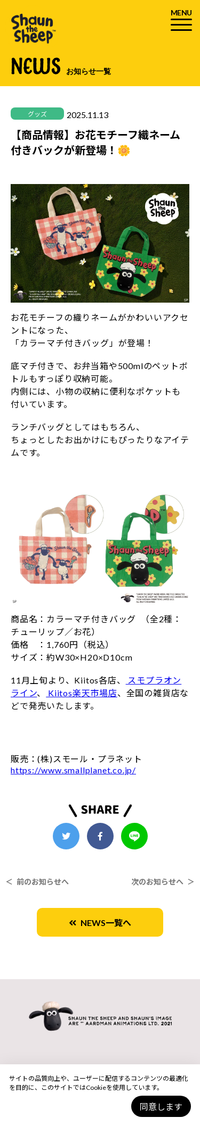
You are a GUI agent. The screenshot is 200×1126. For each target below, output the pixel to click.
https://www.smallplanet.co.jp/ (73, 770)
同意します (161, 1107)
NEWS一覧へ (100, 923)
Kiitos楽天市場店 (81, 693)
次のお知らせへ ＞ (163, 881)
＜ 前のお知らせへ (37, 881)
